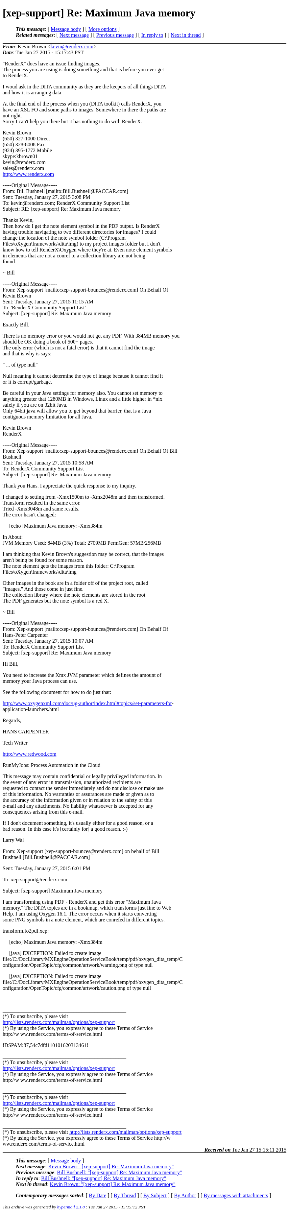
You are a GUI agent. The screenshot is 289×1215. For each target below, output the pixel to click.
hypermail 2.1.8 (71, 1206)
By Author (185, 1195)
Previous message (115, 35)
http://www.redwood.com (29, 754)
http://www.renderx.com (28, 174)
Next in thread (186, 35)
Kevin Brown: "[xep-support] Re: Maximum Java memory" (111, 1166)
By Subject (155, 1195)
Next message (74, 35)
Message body (66, 29)
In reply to (152, 35)
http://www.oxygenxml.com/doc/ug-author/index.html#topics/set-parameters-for (87, 703)
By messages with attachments (236, 1195)
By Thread (125, 1195)
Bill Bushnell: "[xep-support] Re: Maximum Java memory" (119, 1172)
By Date (97, 1195)
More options (102, 29)
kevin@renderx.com (71, 46)
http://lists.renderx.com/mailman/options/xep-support (59, 1022)
